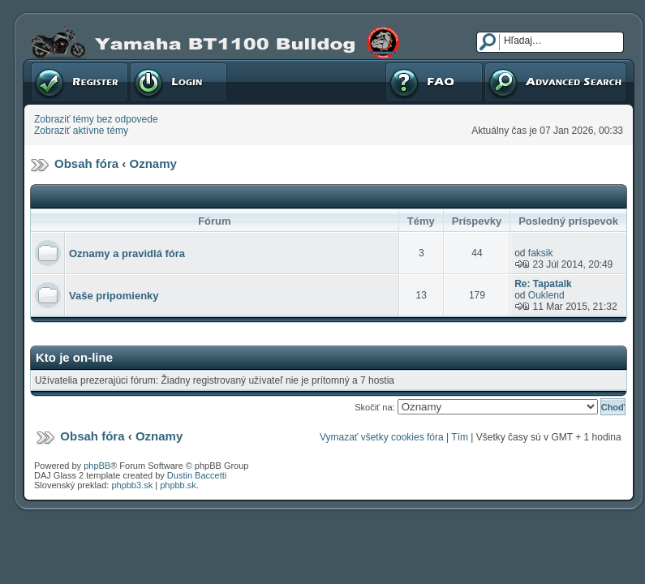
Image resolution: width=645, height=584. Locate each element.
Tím (459, 437)
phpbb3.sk (132, 485)
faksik (540, 253)
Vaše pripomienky (114, 296)
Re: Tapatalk (542, 284)
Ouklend (546, 295)
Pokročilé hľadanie (555, 82)
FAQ (434, 82)
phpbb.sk (178, 485)
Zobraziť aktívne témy (81, 130)
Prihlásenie (178, 82)
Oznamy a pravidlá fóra (127, 253)
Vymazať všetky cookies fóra (382, 437)
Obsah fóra (86, 163)
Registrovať (79, 82)
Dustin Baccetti (196, 475)
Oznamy (153, 163)
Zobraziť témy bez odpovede (96, 119)
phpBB (97, 465)
